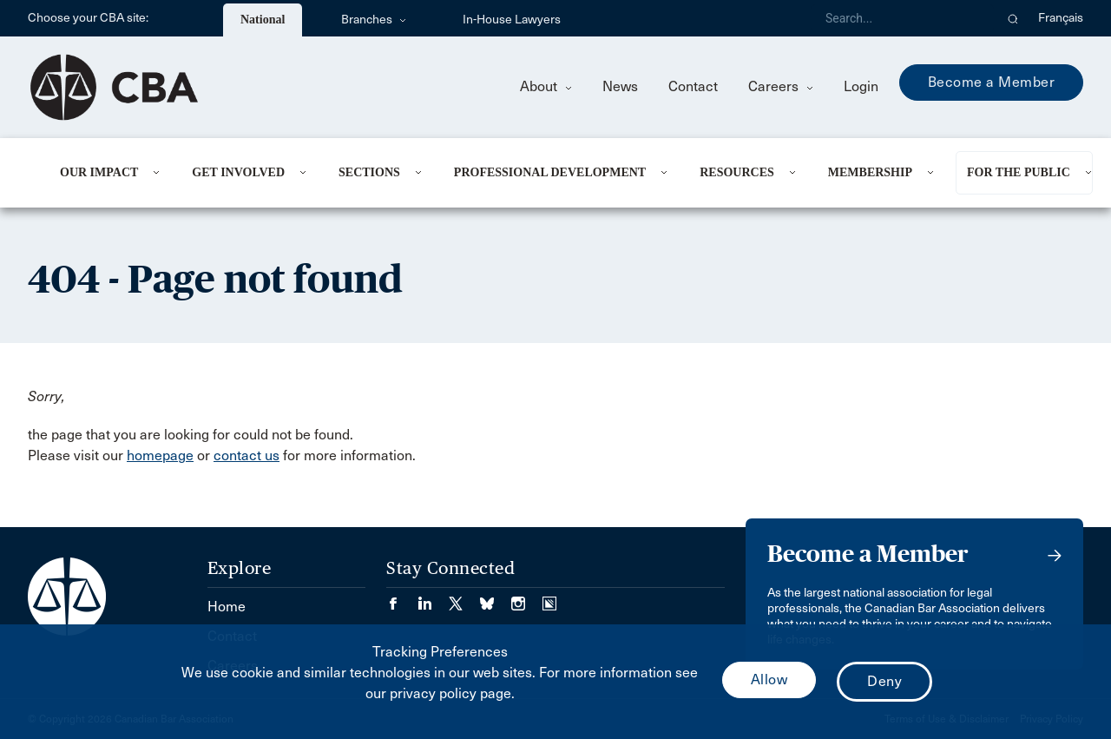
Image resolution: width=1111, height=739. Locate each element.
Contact (693, 86)
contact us (246, 455)
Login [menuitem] (861, 86)
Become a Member (991, 82)
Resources (737, 172)
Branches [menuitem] (373, 19)
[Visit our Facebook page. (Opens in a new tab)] (401, 598)
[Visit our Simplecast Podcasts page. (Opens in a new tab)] (549, 598)
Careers (780, 86)
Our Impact (99, 172)
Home (226, 606)
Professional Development (550, 172)
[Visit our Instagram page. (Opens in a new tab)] (526, 598)
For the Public (1018, 172)
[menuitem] (104, 173)
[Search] (903, 18)
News (620, 86)
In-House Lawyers (512, 19)
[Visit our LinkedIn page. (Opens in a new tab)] (433, 598)
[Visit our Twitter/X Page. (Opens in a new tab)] (464, 598)
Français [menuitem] (1060, 17)
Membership (870, 172)
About (546, 86)
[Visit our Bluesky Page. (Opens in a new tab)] (495, 598)
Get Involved (238, 172)
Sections (369, 172)
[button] (1013, 18)
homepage (160, 455)
